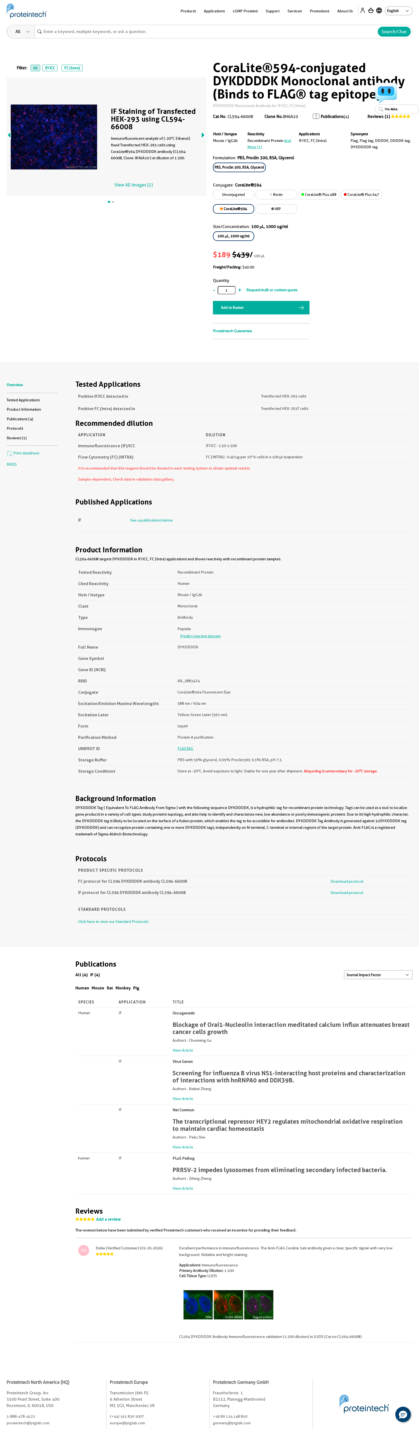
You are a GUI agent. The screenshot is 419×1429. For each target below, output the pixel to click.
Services (294, 11)
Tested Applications (23, 400)
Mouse (98, 988)
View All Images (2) (133, 185)
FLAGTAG (185, 748)
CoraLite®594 (233, 209)
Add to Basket (232, 307)
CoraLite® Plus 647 (361, 194)
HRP (276, 209)
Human (82, 988)
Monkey (123, 988)
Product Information (24, 409)
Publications (332, 116)
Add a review (108, 1219)
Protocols (15, 428)
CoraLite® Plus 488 (318, 194)
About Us (345, 11)
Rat (110, 988)
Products (188, 11)
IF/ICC (50, 68)
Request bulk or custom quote (271, 290)
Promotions (319, 11)
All (35, 68)
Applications (214, 11)
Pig (136, 988)
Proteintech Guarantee (232, 331)
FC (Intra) (72, 68)
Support (273, 11)
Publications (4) (20, 419)
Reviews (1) (379, 116)
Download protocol (346, 881)
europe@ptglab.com (127, 1423)
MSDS (12, 464)
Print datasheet (23, 453)
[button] (403, 1414)
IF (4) (95, 974)
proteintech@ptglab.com (28, 1423)
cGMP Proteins (245, 11)
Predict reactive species (200, 636)
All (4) (81, 974)
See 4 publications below (151, 520)
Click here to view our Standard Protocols (113, 921)
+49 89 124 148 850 (230, 1416)
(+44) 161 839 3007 (127, 1416)
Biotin (276, 194)
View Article (182, 1050)
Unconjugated (233, 194)
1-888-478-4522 (21, 1416)
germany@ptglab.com (232, 1423)
